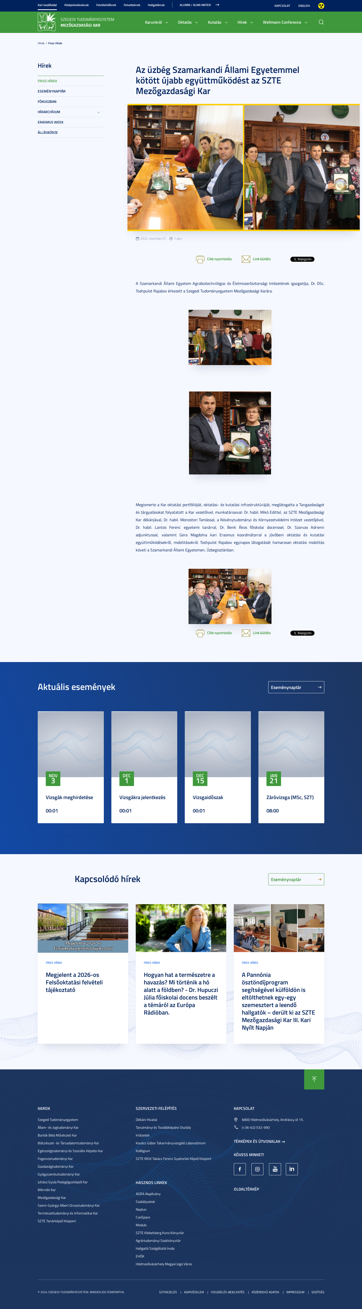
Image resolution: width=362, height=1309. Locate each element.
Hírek (242, 22)
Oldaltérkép (246, 1189)
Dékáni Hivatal (146, 1119)
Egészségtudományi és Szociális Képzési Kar (70, 1150)
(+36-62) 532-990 (256, 1127)
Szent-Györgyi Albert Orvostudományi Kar (69, 1205)
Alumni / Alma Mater (195, 5)
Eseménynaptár (52, 91)
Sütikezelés (168, 1292)
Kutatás (214, 22)
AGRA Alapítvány (148, 1193)
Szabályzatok (145, 1201)
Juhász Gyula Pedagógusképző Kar (63, 1182)
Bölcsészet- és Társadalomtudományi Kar (68, 1143)
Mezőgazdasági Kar (52, 1197)
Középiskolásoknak (76, 5)
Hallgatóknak (156, 5)
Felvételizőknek (106, 5)
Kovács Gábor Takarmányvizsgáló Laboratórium (171, 1143)
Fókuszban (47, 101)
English (304, 6)
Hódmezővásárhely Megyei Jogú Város (164, 1263)
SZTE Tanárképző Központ (57, 1220)
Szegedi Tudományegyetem (58, 1119)
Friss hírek (55, 43)
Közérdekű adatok (265, 1292)
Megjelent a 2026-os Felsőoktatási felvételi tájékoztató (74, 982)
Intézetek (143, 1135)
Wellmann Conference (282, 22)
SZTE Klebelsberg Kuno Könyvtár (160, 1232)
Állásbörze (48, 132)
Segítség (317, 1292)
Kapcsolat (282, 6)
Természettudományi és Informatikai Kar (68, 1213)
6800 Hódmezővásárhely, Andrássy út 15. (273, 1119)
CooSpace (143, 1217)
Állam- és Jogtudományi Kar (58, 1127)
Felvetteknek (132, 5)
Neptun (141, 1209)
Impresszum (295, 1292)
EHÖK (140, 1256)
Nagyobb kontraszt (321, 6)
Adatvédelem (194, 1292)
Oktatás (185, 22)
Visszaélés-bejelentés (228, 1292)
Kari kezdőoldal (47, 5)
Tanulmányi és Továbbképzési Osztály (163, 1127)
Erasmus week (50, 122)
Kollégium (143, 1150)
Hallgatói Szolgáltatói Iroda (155, 1248)
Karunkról (153, 22)
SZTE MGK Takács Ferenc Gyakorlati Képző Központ (173, 1158)
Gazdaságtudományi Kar (56, 1166)
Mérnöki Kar (47, 1189)
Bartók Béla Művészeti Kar (57, 1135)
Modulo (141, 1225)
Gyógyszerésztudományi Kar (59, 1174)
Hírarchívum (49, 111)
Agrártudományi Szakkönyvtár (158, 1240)
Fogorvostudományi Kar (55, 1158)
